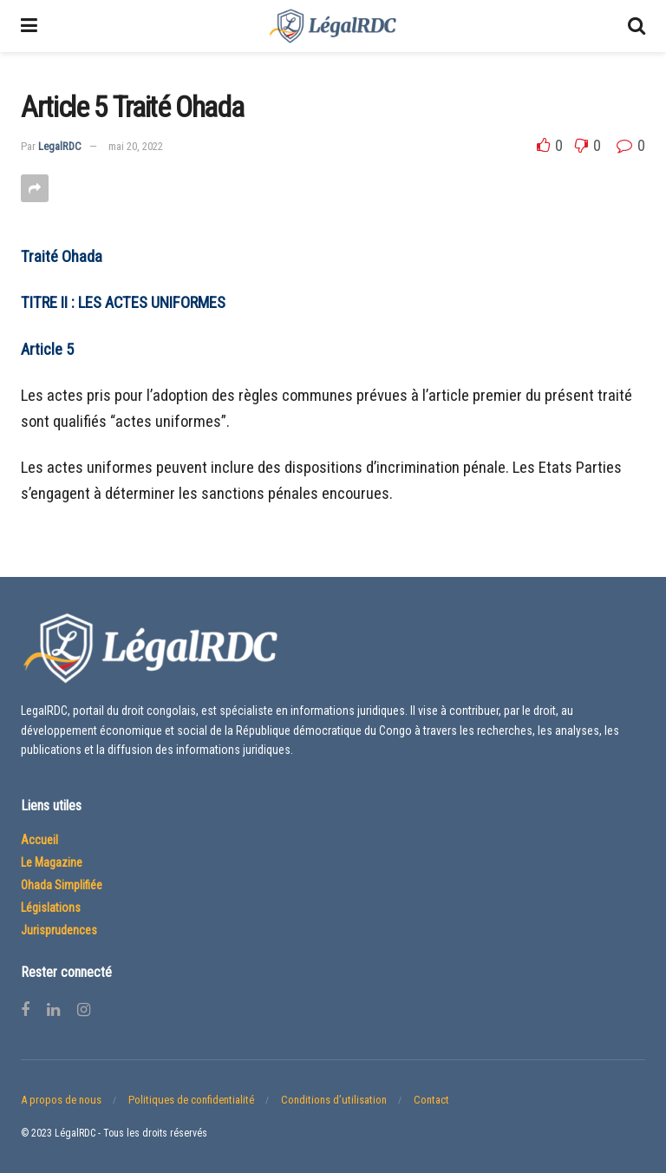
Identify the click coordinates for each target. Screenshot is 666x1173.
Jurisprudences (59, 930)
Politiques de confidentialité (191, 1099)
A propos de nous (61, 1099)
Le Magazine (51, 862)
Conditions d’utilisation (334, 1099)
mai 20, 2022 (135, 146)
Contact (431, 1099)
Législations (51, 907)
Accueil (39, 840)
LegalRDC (60, 146)
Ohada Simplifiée (61, 885)
